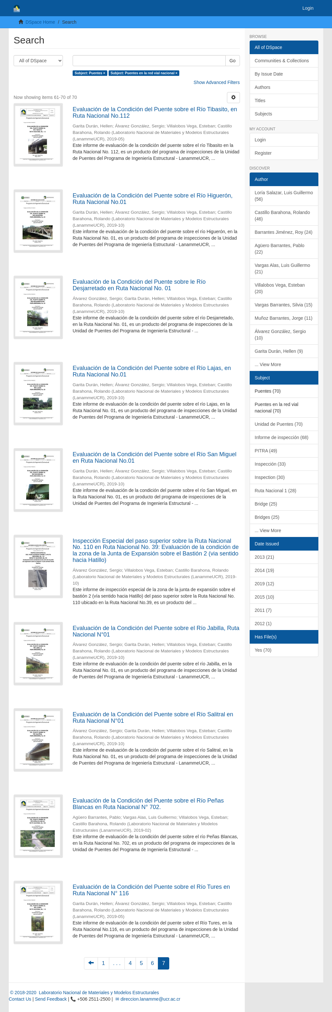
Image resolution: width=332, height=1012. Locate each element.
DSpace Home (40, 22)
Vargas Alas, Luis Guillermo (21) (282, 268)
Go (233, 60)
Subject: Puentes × (90, 73)
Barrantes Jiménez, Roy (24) (284, 232)
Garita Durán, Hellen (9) (279, 351)
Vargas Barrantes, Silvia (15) (284, 304)
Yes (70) (263, 650)
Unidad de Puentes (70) (279, 424)
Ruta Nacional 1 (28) (275, 490)
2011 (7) (263, 610)
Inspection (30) (270, 477)
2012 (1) (263, 623)
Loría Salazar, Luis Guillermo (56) (284, 196)
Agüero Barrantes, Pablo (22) (279, 249)
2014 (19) (264, 570)
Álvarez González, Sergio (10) (280, 334)
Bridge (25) (266, 503)
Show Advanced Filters (217, 82)
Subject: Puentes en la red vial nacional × (144, 73)
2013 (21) (264, 557)
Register (263, 153)
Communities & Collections (282, 60)
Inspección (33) (270, 464)
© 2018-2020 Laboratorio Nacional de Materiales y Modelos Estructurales (84, 992)
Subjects (263, 113)
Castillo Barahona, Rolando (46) (282, 215)
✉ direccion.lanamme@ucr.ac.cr (147, 999)
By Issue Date (269, 74)
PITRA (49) (266, 450)
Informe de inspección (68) (282, 437)
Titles (260, 100)
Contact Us (20, 999)
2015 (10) (264, 597)
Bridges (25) (267, 517)
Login (260, 139)
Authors (262, 87)
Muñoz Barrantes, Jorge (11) (284, 318)
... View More (268, 364)
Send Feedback (51, 999)
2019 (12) (264, 583)
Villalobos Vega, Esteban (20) (280, 288)
